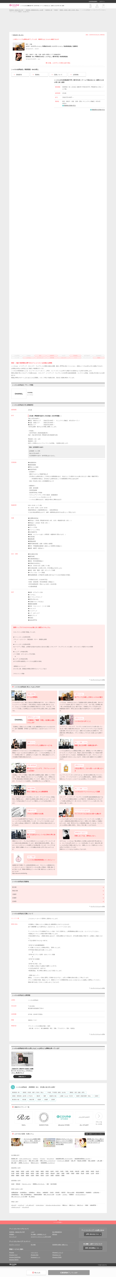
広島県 (53, 1099)
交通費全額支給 (14, 1192)
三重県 (37, 1173)
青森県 (17, 1171)
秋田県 (22, 1171)
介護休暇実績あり (15, 1194)
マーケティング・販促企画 (63, 1160)
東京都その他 (15, 1099)
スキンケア (13, 1205)
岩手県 (32, 1171)
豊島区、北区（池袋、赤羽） (77, 1092)
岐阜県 (32, 1173)
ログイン (102, 1)
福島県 (42, 1171)
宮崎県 (52, 1175)
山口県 (92, 1173)
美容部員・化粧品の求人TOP (17, 1232)
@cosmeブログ (13, 1255)
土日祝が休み (96, 1192)
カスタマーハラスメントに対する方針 (41, 1236)
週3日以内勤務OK (80, 1192)
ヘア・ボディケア (30, 1205)
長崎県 (37, 1175)
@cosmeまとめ (56, 1255)
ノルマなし (64, 1194)
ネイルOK (58, 1194)
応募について (58, 74)
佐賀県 (32, 1175)
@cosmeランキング (57, 1252)
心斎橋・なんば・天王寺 (66, 1096)
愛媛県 (17, 1175)
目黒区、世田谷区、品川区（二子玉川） (22, 1096)
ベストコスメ (34, 1252)
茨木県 (61, 1171)
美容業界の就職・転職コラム (60, 1244)
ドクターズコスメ (40, 1205)
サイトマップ (12, 1236)
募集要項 (19, 74)
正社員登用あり (23, 1192)
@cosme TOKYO (13, 1259)
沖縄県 (62, 1175)
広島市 (96, 1096)
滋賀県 (42, 1173)
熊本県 (42, 1175)
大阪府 (39, 1099)
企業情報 (76, 74)
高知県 (22, 1175)
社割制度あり (32, 1192)
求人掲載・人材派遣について (38, 1234)
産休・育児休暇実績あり (26, 1194)
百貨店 (86, 1205)
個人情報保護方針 (57, 1232)
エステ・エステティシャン (25, 1158)
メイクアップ (21, 1205)
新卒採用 (57, 1192)
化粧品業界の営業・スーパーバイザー (64, 1158)
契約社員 (18, 1183)
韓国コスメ (64, 1205)
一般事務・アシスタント (23, 1162)
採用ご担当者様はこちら (92, 1248)
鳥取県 (72, 1173)
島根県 (77, 1173)
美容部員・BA (16, 1092)
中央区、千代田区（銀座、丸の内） (57, 1092)
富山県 (97, 1171)
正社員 (12, 1183)
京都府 (46, 1099)
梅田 (45, 1096)
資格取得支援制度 (38, 1194)
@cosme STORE (56, 1257)
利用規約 (11, 1234)
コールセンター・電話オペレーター (19, 1160)
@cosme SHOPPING (15, 1257)
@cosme (11, 1252)
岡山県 (82, 1173)
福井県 (17, 1173)
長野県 (87, 1171)
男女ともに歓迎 (70, 1192)
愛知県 (27, 1173)
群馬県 (47, 1171)
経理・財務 (13, 1162)
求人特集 (33, 1244)
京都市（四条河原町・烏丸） (83, 1096)
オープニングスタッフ (80, 1194)
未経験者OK (45, 1192)
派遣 (48, 1183)
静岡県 (22, 1173)
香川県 (97, 1173)
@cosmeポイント (35, 1257)
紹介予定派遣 (54, 1183)
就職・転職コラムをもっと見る (94, 1134)
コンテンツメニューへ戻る (98, 679)
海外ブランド (80, 1205)
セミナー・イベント (14, 1244)
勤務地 (37, 74)
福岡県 (27, 1175)
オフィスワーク (50, 1158)
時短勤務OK (88, 1192)
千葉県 (66, 1171)
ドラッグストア (25, 1207)
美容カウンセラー (35, 1162)
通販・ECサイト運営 (33, 1160)
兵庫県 (67, 1173)
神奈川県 (31, 1099)
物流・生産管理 (91, 1160)
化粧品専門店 (93, 1205)
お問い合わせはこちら (92, 1234)
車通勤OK (71, 1194)
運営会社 (54, 1234)
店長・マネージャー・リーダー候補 (19, 1196)
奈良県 (47, 1173)
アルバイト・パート (26, 1183)
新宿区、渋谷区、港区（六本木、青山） (33, 1092)
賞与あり (39, 1192)
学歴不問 (63, 1192)
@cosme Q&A (34, 1255)
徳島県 (12, 1175)
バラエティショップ (15, 1207)
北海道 (12, 1171)
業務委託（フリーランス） (39, 1183)
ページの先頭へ (58, 1222)
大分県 (47, 1175)
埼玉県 (57, 1171)
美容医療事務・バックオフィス (48, 1162)
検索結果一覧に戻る (18, 35)
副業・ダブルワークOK (49, 1194)
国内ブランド (72, 1205)
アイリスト (42, 1158)
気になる (37, 1272)
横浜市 (38, 1096)
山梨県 (82, 1171)
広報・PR (73, 1160)
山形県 (27, 1171)
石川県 (12, 1173)
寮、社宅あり (32, 1196)
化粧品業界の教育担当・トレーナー (82, 1158)
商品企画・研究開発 (81, 1160)
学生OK (51, 1192)
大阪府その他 (52, 1096)
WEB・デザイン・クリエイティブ (47, 1160)
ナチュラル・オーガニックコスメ (53, 1205)
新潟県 (92, 1171)
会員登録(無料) (93, 1)
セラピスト (35, 1158)
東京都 (24, 1099)
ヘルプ (32, 1232)
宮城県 (37, 1171)
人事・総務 (99, 1160)
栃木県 (52, 1171)
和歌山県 (53, 1173)
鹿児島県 (57, 1175)
